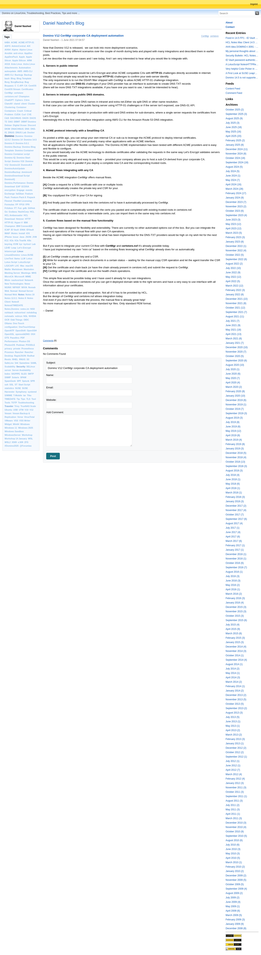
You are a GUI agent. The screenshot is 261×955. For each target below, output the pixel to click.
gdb (25, 208)
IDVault (30, 229)
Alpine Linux (25, 49)
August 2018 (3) (234, 470)
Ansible (8, 53)
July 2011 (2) (232, 805)
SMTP (31, 374)
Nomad (14, 291)
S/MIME (8, 395)
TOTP (14, 402)
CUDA (17, 114)
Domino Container (24, 150)
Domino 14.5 (30, 139)
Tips (23, 399)
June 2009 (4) (233, 902)
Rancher (19, 352)
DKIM (7, 129)
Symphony (21, 392)
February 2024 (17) (236, 193)
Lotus (29, 258)
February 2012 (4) (235, 778)
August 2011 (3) (234, 800)
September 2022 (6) (236, 259)
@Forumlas (26, 446)
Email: (50, 387)
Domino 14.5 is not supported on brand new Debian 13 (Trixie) (242, 77)
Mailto (8, 269)
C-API (20, 85)
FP (16, 204)
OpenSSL (9, 334)
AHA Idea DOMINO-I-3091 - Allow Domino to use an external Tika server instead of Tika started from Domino (242, 46)
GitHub (31, 208)
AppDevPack (11, 57)
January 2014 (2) (235, 690)
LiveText (9, 258)
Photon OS (24, 341)
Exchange (10, 193)
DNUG (11, 132)
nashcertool (17, 280)
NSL (25, 316)
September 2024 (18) (237, 162)
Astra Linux (29, 64)
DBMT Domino (28, 121)
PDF (22, 338)
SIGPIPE (15, 374)
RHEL (15, 359)
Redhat (31, 356)
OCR (7, 320)
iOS (28, 233)
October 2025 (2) (235, 109)
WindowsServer (13, 435)
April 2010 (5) (233, 858)
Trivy (16, 406)
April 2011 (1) (233, 814)
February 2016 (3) (235, 598)
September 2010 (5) (236, 836)
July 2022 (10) (233, 268)
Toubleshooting (26, 402)
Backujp (19, 75)
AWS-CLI (27, 71)
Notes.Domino (12, 309)
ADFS (7, 46)
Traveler (9, 406)
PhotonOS (10, 345)
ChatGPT (9, 100)
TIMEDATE (10, 399)
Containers (10, 111)
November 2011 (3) (236, 787)
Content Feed (233, 88)
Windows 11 (11, 428)
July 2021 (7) (232, 321)
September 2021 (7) (236, 312)
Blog (13, 78)
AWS (19, 71)
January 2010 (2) (235, 871)
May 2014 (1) (233, 673)
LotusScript (24, 262)
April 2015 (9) (233, 629)
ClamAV (9, 103)
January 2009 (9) (235, 924)
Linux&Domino (12, 255)
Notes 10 (30, 294)
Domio (30, 183)
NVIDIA (32, 316)
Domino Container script (17, 154)
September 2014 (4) (236, 659)
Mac (22, 266)
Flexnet (8, 201)
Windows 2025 (25, 428)
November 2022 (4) (236, 250)
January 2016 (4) (235, 602)
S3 (28, 359)
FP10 (21, 204)
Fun (20, 208)
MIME (28, 276)
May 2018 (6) (233, 483)
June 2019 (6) (233, 426)
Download (10, 186)
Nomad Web (11, 294)
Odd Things (16, 320)
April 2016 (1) (233, 589)
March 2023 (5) (234, 232)
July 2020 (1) (232, 369)
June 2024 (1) (233, 175)
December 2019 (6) (236, 400)
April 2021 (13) (233, 334)
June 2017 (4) (233, 532)
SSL (11, 384)
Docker (31, 132)
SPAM (23, 377)
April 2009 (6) (233, 910)
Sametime (24, 363)
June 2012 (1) (233, 765)
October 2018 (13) (235, 461)
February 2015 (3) (235, 637)
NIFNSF (16, 287)
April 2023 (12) (233, 228)
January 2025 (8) (235, 144)
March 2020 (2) (234, 387)
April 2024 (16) (233, 184)
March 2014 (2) (234, 681)
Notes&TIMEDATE (14, 305)
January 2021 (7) (235, 343)
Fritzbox (9, 208)
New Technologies (14, 284)
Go (6, 211)
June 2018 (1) (233, 479)
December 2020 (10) (237, 347)
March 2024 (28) (234, 188)
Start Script (24, 384)
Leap (13, 248)
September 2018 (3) (236, 466)
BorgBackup (17, 82)
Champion (24, 96)
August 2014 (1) (234, 664)
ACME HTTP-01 (26, 42)
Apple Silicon (19, 60)
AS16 (7, 64)
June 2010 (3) (233, 849)
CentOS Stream (12, 89)
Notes (21, 294)
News (27, 284)
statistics (9, 388)
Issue (15, 237)
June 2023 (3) (233, 219)
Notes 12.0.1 (11, 298)
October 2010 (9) (235, 831)
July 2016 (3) (232, 576)
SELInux (30, 366)
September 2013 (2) (236, 708)
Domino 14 (17, 139)
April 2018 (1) (233, 488)
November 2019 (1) (236, 404)
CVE (29, 114)
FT (15, 208)
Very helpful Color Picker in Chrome (242, 68)
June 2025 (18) (234, 127)
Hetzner (20, 219)
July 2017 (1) (232, 527)
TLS (28, 399)
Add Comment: (55, 412)
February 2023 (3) (235, 237)
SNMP (8, 377)
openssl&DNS (22, 334)
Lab (34, 244)
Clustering (10, 107)
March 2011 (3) (234, 818)
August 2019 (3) (234, 417)
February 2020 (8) (235, 391)
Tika (29, 395)
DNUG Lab (21, 132)
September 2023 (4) (236, 215)
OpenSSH (32, 330)
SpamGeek (10, 381)
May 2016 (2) (233, 585)
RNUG (22, 359)
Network (29, 280)
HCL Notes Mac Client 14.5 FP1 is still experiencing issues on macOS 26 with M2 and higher (242, 42)
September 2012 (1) (236, 756)
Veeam (8, 413)
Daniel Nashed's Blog (63, 23)
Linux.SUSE (27, 255)
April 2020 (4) (233, 382)
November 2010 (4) (236, 827)
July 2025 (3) (232, 122)
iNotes (14, 233)
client (24, 103)
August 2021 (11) (235, 316)
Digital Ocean (20, 125)
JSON (28, 237)
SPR (32, 381)
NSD (32, 309)
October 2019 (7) (235, 409)
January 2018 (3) (235, 501)
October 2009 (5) (235, 884)
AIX (28, 46)
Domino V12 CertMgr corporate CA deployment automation (83, 35)
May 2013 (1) (233, 726)
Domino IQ (10, 157)
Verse (20, 417)
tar (24, 395)
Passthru (14, 338)
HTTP (28, 219)
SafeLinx (9, 363)
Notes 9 (22, 298)
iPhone (8, 237)
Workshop (27, 435)
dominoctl (27, 172)
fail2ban (20, 193)
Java (21, 237)
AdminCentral (19, 46)
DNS (27, 129)
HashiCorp (23, 211)
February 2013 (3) (235, 739)
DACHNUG (15, 118)
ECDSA (25, 186)
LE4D (7, 248)
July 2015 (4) (232, 624)
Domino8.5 (26, 165)
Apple (22, 57)
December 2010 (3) (236, 822)
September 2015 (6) (236, 620)
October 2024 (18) (235, 158)
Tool (33, 399)
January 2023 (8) (235, 241)
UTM (21, 410)
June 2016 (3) (233, 580)
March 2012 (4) (234, 774)
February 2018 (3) (235, 497)
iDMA (22, 229)
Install (22, 233)
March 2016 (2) (234, 593)
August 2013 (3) (234, 712)
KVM (15, 244)
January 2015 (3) (235, 642)
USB (15, 410)
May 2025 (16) (233, 131)
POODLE (30, 345)
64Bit (7, 42)
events (29, 190)
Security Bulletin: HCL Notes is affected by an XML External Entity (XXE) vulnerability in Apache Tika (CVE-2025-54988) (242, 55)
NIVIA (24, 287)
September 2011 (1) (236, 796)
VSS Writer (24, 420)
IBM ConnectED (24, 226)
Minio (7, 280)
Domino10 (15, 165)
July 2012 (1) (232, 761)
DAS (10, 121)
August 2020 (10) (235, 365)
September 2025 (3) (236, 114)
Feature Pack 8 (18, 197)
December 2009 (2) (236, 875)
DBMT (17, 121)
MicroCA (9, 276)
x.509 (20, 442)
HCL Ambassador (14, 215)
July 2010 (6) (232, 844)
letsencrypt (10, 251)
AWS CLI (9, 75)
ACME (14, 42)
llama (17, 258)
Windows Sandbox (14, 431)
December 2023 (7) (236, 202)
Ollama (8, 323)
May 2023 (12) (233, 224)
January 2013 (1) (235, 743)
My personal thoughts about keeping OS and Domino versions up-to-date (242, 51)
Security (20, 366)
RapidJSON (20, 356)
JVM (34, 237)
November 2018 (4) (236, 457)
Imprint (254, 4)
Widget (8, 424)
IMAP (7, 233)
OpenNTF (9, 330)
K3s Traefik (20, 240)
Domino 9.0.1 (22, 143)
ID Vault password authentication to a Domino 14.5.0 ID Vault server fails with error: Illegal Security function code (242, 60)
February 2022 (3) (235, 290)
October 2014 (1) (235, 655)
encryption (10, 190)
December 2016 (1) (236, 554)
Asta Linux (16, 64)
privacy (8, 348)
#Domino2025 (12, 446)
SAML (34, 363)
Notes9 (15, 302)
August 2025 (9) (234, 118)
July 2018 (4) (232, 475)
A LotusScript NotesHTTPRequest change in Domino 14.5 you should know (242, 64)
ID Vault (15, 229)
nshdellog (32, 312)
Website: (51, 399)
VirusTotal (29, 417)
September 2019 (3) (236, 413)
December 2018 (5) (236, 453)
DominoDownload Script (17, 175)
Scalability (10, 366)
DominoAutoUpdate (15, 168)
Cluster (31, 103)
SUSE (18, 388)
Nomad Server (26, 291)
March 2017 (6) (234, 541)
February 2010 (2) (235, 866)
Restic (8, 359)
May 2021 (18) (233, 329)
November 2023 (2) (236, 206)
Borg (7, 82)
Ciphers (19, 100)
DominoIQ (10, 179)
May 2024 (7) (233, 180)
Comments (48, 340)
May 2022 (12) (233, 277)
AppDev (28, 53)
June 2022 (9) (233, 272)
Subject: (51, 362)
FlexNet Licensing (22, 201)
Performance (11, 341)
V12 (31, 410)
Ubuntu (8, 410)
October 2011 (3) (235, 792)
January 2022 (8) (235, 294)
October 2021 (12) (235, 307)
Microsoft (19, 276)
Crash (20, 111)
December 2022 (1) (236, 246)
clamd (17, 103)
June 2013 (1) (233, 721)
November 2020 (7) (236, 351)
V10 (26, 410)
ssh (6, 384)
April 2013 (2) (233, 730)
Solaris (15, 377)
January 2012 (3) (235, 783)
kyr (20, 244)
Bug (27, 82)
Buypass (9, 85)
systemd (32, 392)
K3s (12, 240)
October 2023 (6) (235, 210)
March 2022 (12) (234, 285)
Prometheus (27, 348)
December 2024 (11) (237, 149)
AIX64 (8, 49)
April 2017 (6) (233, 536)
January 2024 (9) (235, 197)
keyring (8, 244)
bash (7, 78)
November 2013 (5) (236, 699)
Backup (28, 75)
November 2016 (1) (236, 558)
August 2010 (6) (234, 840)
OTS (7, 338)
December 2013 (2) (236, 695)
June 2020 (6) (233, 373)
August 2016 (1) (234, 571)
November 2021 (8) (236, 303)
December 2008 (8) (236, 928)
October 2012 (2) (235, 752)
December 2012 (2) (236, 748)
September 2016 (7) (236, 567)
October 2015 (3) (235, 615)
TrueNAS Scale (28, 406)
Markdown (17, 269)
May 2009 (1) (233, 906)
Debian (8, 125)
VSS (16, 420)
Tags (7, 37)
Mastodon (29, 269)
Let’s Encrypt (24, 248)
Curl (24, 114)
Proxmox (9, 352)
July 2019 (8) (232, 422)
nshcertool (19, 312)
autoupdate (10, 71)
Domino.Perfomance (15, 183)
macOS (29, 266)
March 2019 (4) (234, 439)
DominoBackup (12, 172)
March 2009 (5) (234, 915)
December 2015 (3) (236, 607)
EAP (18, 186)
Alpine (15, 49)
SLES (24, 374)
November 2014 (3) (236, 651)
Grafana (13, 211)
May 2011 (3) (233, 809)
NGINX (8, 287)
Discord (32, 125)
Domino (9, 135)
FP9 (27, 204)
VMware (9, 420)
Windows (25, 424)
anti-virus (18, 53)
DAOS (25, 118)
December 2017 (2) (236, 505)
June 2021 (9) (233, 325)
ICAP (7, 229)
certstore (18, 93)
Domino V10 (18, 161)
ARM (29, 60)
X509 (14, 442)
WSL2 (8, 442)
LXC (17, 266)
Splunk (25, 381)
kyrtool (27, 244)
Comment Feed (234, 93)
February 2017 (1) (235, 545)
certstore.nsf (11, 96)
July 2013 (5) (232, 717)
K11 (7, 240)
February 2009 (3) (235, 919)
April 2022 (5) (233, 281)
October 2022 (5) (235, 255)
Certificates (27, 89)
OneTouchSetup (27, 327)
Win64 (16, 424)
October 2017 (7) (235, 514)
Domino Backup (13, 147)
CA (25, 85)
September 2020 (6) (236, 360)
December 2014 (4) (236, 646)
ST (16, 384)
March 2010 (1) (234, 862)
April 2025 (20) (233, 136)
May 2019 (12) (233, 431)
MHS (34, 273)
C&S (7, 118)
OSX (33, 334)
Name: (50, 375)
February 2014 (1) (235, 686)
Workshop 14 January (16, 438)
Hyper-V (18, 222)
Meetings (26, 273)
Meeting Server (12, 273)
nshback (9, 312)
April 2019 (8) (233, 435)
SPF (19, 381)
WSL (30, 438)
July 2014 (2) (232, 668)
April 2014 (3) (233, 677)
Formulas (9, 204)
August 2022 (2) (234, 263)
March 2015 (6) (234, 633)
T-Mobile (17, 395)
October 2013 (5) (235, 703)
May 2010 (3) (233, 853)
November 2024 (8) (236, 153)
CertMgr (9, 93)
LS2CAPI (9, 266)
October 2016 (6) (235, 563)
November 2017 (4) (236, 510)
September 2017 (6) (236, 519)
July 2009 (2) (232, 897)
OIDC (26, 320)
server (8, 370)
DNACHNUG (17, 129)
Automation (25, 67)
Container (21, 107)
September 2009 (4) (236, 888)
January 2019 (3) (235, 448)
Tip (18, 399)
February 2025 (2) (235, 140)
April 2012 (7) (233, 770)
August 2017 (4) (234, 523)
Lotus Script (11, 262)
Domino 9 (9, 143)
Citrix (27, 100)
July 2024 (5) (232, 171)
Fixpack (31, 197)
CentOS (32, 85)
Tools (7, 402)
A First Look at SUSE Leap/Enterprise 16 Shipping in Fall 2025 (242, 73)
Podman (20, 345)
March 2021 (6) (234, 338)
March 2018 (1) (234, 492)
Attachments (11, 67)
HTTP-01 (9, 222)
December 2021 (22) (237, 299)
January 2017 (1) (235, 549)
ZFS (26, 442)
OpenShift (20, 330)
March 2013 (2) (234, 734)
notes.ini (24, 309)
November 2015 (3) (236, 611)
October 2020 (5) (235, 356)
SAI (16, 363)
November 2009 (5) (236, 880)
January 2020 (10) (235, 395)
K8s (29, 240)
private (16, 348)
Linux (20, 251)
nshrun (18, 316)
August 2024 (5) (234, 166)
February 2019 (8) (235, 444)
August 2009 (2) (234, 893)
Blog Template (24, 78)
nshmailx (9, 316)
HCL (32, 211)
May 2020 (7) (233, 378)
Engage (21, 190)
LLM (23, 258)
